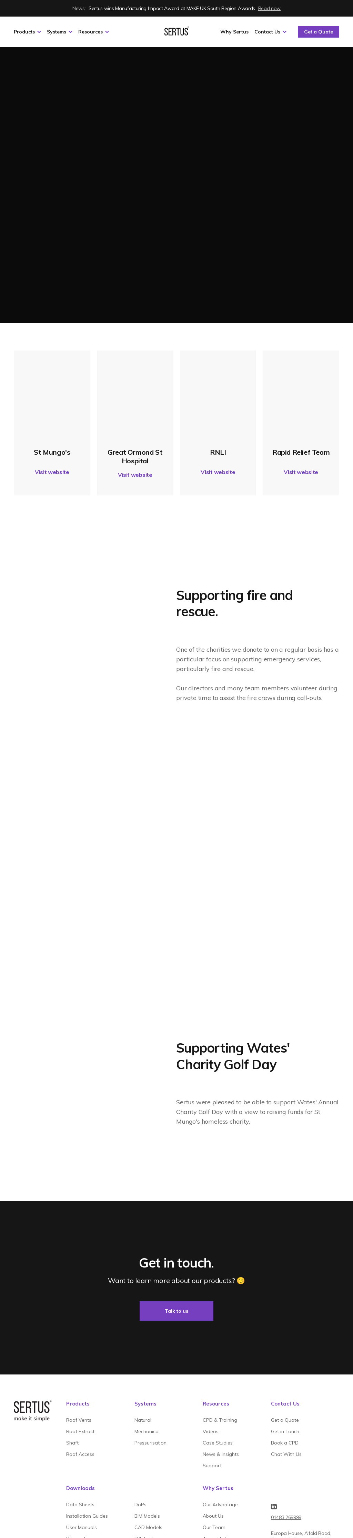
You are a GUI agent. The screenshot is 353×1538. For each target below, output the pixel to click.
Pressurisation (150, 1443)
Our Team (214, 1527)
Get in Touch (285, 1431)
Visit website (52, 472)
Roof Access (80, 1454)
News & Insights (221, 1454)
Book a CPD (285, 1443)
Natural (142, 1420)
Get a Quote (318, 32)
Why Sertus (234, 32)
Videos (211, 1431)
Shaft (72, 1443)
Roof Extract (80, 1431)
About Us (213, 1516)
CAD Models (148, 1527)
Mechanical (147, 1431)
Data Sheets (80, 1504)
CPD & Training (220, 1420)
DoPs (140, 1504)
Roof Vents (78, 1420)
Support (212, 1465)
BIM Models (147, 1516)
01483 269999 (286, 1517)
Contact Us (270, 32)
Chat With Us (286, 1454)
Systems (59, 32)
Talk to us (176, 1311)
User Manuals (81, 1527)
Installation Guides (87, 1516)
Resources (93, 32)
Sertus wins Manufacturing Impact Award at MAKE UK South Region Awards (176, 8)
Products (27, 32)
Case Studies (218, 1443)
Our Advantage (220, 1504)
